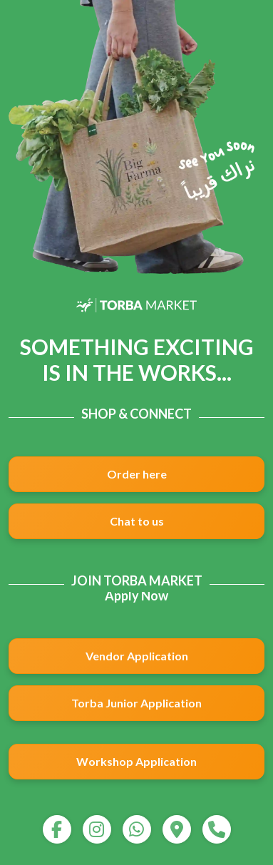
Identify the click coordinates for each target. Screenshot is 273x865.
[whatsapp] (137, 829)
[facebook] (57, 829)
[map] (177, 829)
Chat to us (137, 521)
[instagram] (97, 829)
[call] (216, 829)
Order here (137, 474)
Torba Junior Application (136, 703)
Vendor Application (137, 655)
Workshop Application (136, 761)
